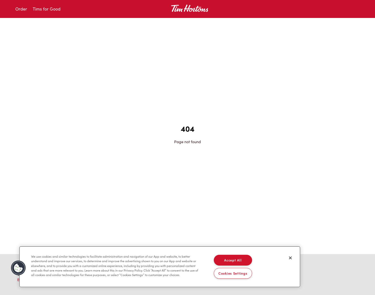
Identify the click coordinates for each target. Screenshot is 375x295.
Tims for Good (47, 9)
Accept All (233, 260)
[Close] (290, 258)
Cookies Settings (233, 273)
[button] (18, 268)
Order (21, 9)
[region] (159, 266)
